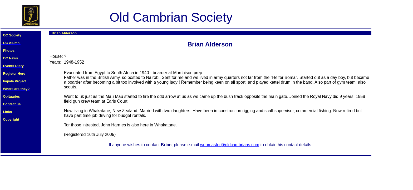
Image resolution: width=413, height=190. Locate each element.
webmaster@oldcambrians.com (229, 144)
